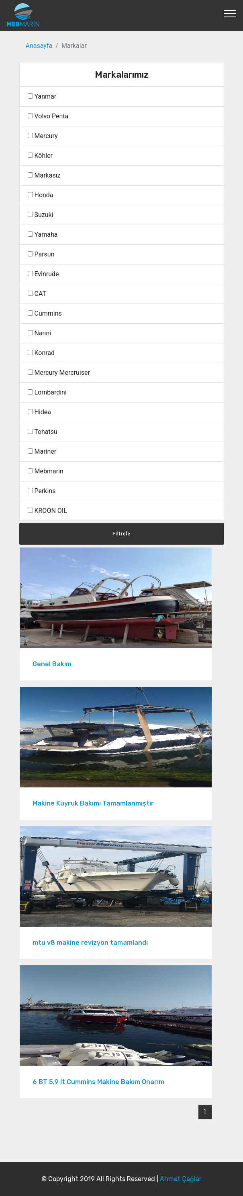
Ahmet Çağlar (181, 1179)
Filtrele (121, 534)
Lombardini (47, 392)
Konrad (41, 353)
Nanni (39, 333)
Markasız (44, 175)
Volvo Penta (48, 116)
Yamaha (43, 234)
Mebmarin (45, 471)
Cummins (45, 313)
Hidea (39, 412)
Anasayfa (39, 46)
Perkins (42, 491)
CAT (37, 293)
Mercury (43, 136)
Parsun (41, 254)
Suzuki (40, 215)
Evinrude (43, 274)
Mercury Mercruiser (59, 372)
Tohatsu (42, 432)
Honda (40, 195)
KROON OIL (47, 510)
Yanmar (42, 96)
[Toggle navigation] (230, 13)
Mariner (42, 451)
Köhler (40, 155)
